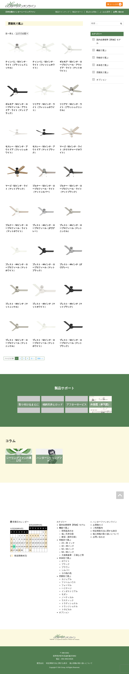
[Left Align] (121, 23)
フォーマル (67, 585)
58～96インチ (68, 552)
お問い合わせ (118, 12)
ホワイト (66, 561)
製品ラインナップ (62, 12)
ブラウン (66, 567)
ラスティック (68, 600)
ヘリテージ (67, 588)
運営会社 (40, 663)
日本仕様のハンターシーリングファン (20, 12)
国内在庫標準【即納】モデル (108, 41)
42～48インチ (68, 546)
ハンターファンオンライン (105, 522)
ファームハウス (69, 582)
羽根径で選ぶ (65, 540)
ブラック (66, 564)
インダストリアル (70, 591)
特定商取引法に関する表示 (105, 531)
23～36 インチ (68, 543)
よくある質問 (105, 12)
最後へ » (40, 358)
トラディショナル (70, 603)
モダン (65, 594)
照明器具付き (68, 531)
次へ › (33, 358)
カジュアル (67, 579)
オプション (101, 80)
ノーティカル (68, 597)
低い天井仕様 (68, 534)
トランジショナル (70, 606)
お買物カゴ (98, 525)
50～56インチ (68, 549)
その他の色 (67, 573)
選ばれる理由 (91, 12)
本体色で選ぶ (65, 558)
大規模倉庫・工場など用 (73, 555)
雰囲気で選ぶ (65, 576)
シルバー (66, 570)
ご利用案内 (98, 528)
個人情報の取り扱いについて (106, 534)
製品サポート (77, 12)
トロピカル (67, 609)
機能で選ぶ (64, 528)
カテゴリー (97, 34)
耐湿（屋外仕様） (70, 537)
